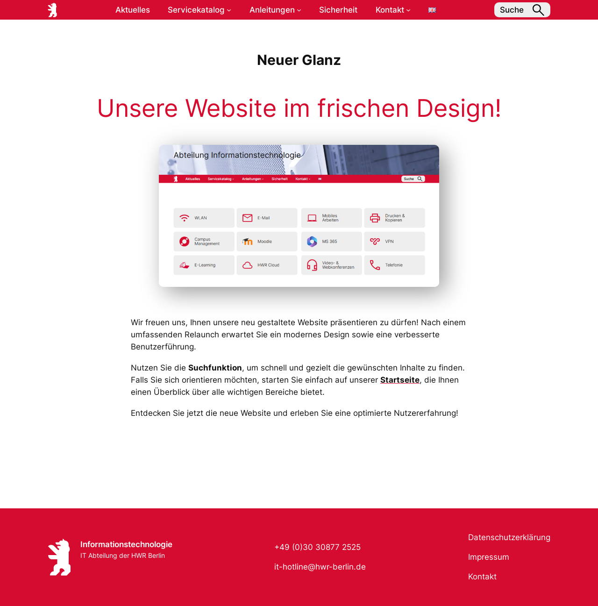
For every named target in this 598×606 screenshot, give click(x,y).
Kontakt (482, 576)
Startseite (400, 380)
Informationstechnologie (126, 544)
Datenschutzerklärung (509, 537)
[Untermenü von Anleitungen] (299, 9)
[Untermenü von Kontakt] (408, 9)
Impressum (488, 557)
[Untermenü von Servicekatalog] (229, 9)
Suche (522, 10)
